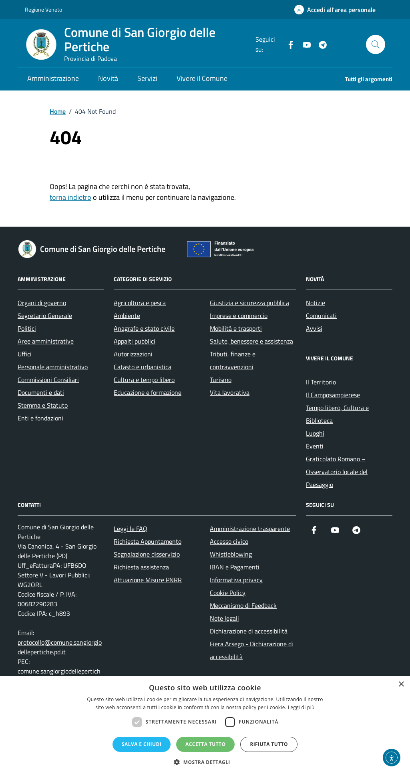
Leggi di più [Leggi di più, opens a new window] (301, 707)
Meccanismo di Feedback (243, 605)
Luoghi (315, 433)
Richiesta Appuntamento (147, 541)
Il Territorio (321, 382)
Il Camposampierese (333, 395)
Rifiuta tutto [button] (269, 744)
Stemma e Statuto (43, 405)
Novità (108, 78)
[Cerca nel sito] (375, 44)
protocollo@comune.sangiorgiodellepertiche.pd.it (60, 647)
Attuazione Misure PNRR (148, 580)
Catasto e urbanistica (142, 367)
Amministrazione (53, 78)
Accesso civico (229, 541)
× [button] (401, 685)
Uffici (25, 354)
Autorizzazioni (133, 354)
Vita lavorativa (229, 392)
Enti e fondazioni (40, 418)
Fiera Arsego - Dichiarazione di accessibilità (251, 650)
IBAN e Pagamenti (234, 567)
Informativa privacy (236, 580)
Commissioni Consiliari (48, 379)
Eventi (315, 446)
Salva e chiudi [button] (141, 744)
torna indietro (70, 197)
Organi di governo (42, 303)
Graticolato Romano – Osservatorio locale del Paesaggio (337, 471)
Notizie (315, 303)
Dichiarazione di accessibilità (248, 631)
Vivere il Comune (202, 78)
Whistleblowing (231, 554)
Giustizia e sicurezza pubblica (249, 303)
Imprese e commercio (238, 315)
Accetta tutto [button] (205, 744)
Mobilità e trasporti (236, 328)
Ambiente (127, 315)
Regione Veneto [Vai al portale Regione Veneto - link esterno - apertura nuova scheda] (43, 9)
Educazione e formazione (147, 392)
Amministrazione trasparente (250, 528)
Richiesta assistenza (141, 567)
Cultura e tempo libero (144, 379)
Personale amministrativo (53, 367)
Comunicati (321, 315)
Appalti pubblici (134, 341)
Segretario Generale (45, 315)
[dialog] (205, 726)
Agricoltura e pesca (140, 303)
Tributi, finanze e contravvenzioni (232, 360)
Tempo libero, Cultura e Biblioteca (337, 414)
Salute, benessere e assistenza (251, 341)
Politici (27, 328)
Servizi (147, 78)
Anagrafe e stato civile (144, 328)
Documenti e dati (41, 392)
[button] (205, 762)
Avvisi (314, 328)
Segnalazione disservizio (147, 554)
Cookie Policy (227, 592)
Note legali (224, 618)
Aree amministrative (46, 341)
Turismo (220, 379)
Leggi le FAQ (130, 528)
